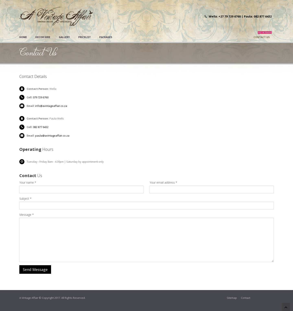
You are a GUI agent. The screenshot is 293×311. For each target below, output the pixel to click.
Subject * (25, 198)
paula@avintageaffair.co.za (52, 135)
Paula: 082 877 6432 (258, 16)
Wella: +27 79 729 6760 (225, 16)
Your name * (27, 182)
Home (23, 37)
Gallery (64, 37)
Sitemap (232, 298)
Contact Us (263, 36)
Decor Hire (42, 37)
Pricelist (84, 37)
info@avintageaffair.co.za (51, 106)
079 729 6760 (40, 97)
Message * (26, 215)
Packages (105, 37)
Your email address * (163, 182)
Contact (245, 298)
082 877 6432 (40, 127)
